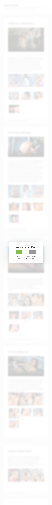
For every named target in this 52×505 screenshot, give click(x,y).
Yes (19, 252)
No (32, 252)
